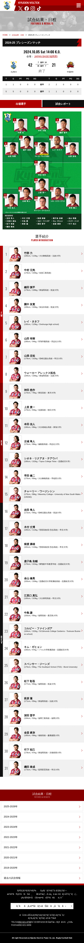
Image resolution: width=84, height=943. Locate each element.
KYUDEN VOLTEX (7, 5)
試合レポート (63, 103)
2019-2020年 (11, 867)
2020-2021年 (11, 857)
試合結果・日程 (18, 35)
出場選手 (21, 103)
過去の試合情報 (12, 878)
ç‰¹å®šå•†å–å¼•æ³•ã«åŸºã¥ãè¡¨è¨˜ (42, 898)
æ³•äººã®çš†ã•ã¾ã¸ (19, 894)
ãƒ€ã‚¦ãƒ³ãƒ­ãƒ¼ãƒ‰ (26, 890)
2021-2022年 (11, 847)
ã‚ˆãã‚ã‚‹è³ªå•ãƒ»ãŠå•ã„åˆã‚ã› (41, 906)
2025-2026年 (11, 806)
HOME (5, 35)
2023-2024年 (11, 826)
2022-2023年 (11, 837)
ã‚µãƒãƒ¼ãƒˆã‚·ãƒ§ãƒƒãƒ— (53, 890)
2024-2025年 (11, 816)
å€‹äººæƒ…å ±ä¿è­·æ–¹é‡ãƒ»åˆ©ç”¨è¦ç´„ (56, 894)
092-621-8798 (24, 922)
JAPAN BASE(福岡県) (46, 56)
